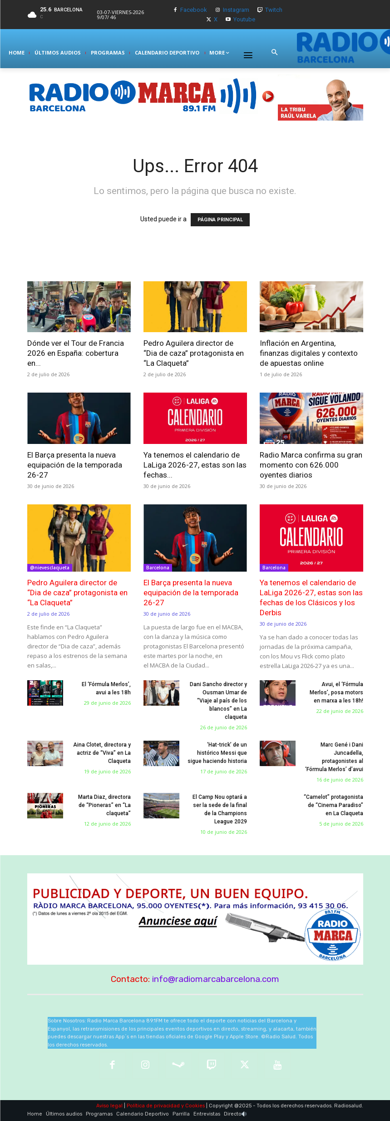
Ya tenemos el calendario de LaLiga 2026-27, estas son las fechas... (195, 464)
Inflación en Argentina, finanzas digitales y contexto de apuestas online (309, 353)
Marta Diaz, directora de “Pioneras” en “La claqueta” (104, 805)
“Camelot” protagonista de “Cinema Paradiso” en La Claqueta (333, 805)
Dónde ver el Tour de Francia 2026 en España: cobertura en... (75, 353)
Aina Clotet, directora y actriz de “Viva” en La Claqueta (102, 753)
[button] (274, 52)
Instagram (236, 9)
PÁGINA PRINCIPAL (220, 220)
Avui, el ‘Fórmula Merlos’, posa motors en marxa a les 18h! (336, 692)
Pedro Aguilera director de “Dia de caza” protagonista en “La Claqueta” (193, 353)
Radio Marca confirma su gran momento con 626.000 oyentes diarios (311, 464)
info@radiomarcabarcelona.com (215, 979)
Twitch (273, 9)
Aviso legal (109, 1106)
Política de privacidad (153, 1106)
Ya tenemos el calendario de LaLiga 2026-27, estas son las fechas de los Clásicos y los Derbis (311, 597)
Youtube (244, 19)
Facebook (193, 9)
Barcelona (157, 567)
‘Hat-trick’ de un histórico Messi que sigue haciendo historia (217, 753)
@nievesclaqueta (49, 567)
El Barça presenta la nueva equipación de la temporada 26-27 (74, 464)
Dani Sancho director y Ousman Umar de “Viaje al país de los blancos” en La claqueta (218, 700)
